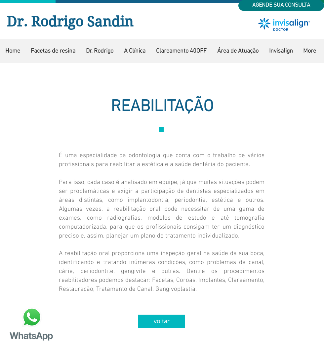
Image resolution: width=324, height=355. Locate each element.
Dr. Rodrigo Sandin (70, 22)
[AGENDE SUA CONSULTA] (281, 5)
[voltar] (161, 321)
